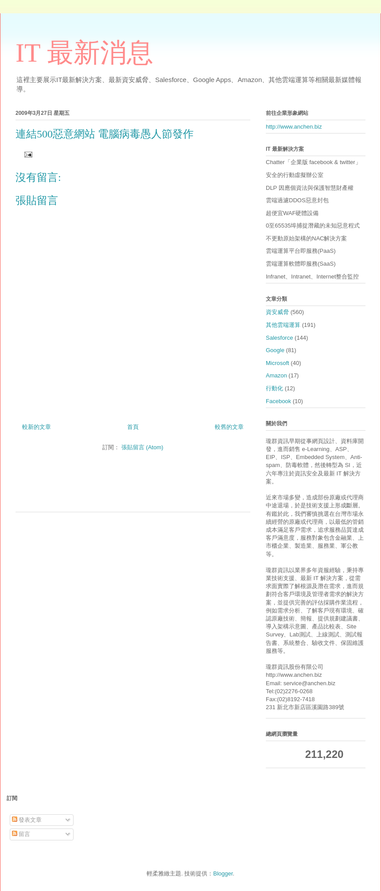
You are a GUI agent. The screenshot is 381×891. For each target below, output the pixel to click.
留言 (21, 834)
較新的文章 (36, 427)
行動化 (274, 388)
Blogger (223, 873)
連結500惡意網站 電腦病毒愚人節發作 (105, 134)
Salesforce (279, 337)
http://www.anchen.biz (294, 126)
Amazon (276, 375)
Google (275, 350)
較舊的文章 (229, 427)
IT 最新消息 (84, 52)
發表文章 (27, 819)
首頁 (133, 427)
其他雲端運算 (283, 325)
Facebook (278, 401)
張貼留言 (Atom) (142, 447)
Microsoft (277, 363)
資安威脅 (277, 312)
